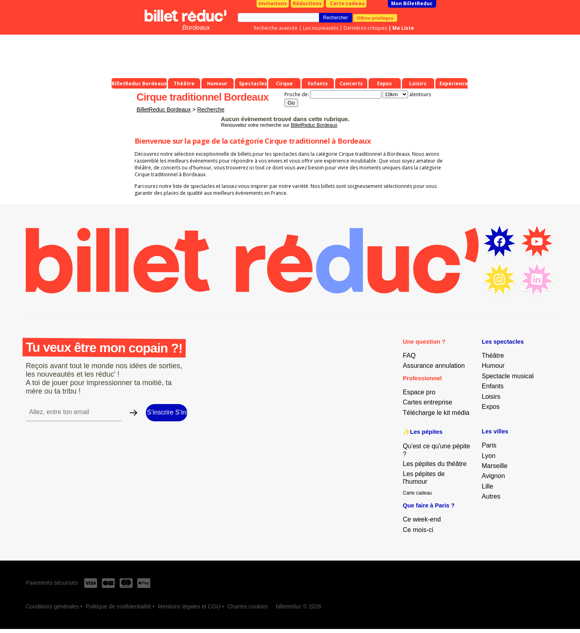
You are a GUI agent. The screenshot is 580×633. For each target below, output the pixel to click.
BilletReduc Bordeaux (164, 109)
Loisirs (491, 396)
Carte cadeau (347, 3)
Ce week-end (422, 519)
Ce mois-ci (418, 529)
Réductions (307, 3)
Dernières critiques (365, 28)
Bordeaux (196, 27)
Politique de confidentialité (118, 606)
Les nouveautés (320, 28)
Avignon (493, 475)
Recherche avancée (276, 28)
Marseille (495, 465)
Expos (490, 406)
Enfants (492, 386)
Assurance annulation (434, 365)
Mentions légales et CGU (189, 606)
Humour (493, 365)
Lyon (488, 455)
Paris (489, 445)
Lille (487, 486)
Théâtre (493, 355)
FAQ (409, 355)
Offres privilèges (375, 17)
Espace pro (419, 392)
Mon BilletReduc (412, 3)
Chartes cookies (247, 606)
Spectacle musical (508, 376)
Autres (491, 496)
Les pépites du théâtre (434, 463)
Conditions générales (52, 606)
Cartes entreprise (427, 402)
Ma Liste (403, 28)
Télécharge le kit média (436, 412)
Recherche (211, 109)
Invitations (273, 3)
